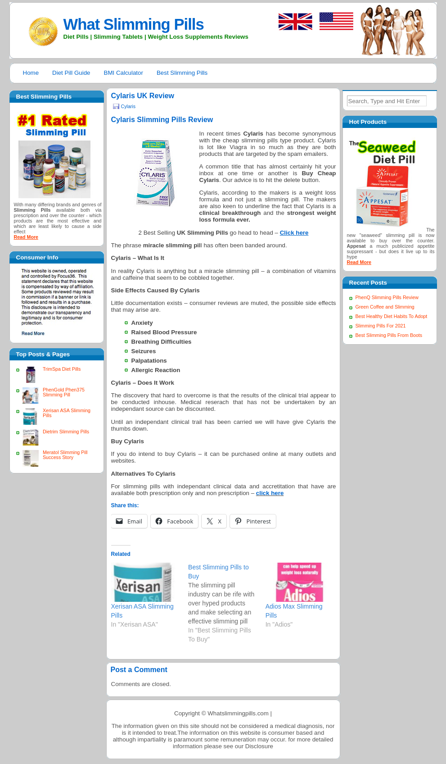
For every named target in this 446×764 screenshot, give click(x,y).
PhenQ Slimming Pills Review (387, 297)
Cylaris (128, 106)
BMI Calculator (123, 72)
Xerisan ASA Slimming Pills (66, 413)
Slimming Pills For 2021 (381, 325)
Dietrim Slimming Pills (66, 431)
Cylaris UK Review (143, 96)
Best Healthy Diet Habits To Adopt (392, 316)
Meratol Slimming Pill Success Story (65, 455)
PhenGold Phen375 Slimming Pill (64, 392)
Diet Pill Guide (71, 72)
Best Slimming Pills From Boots (389, 335)
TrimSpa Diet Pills (62, 369)
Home (31, 72)
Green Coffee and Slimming (385, 306)
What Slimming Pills (133, 24)
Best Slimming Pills (182, 72)
